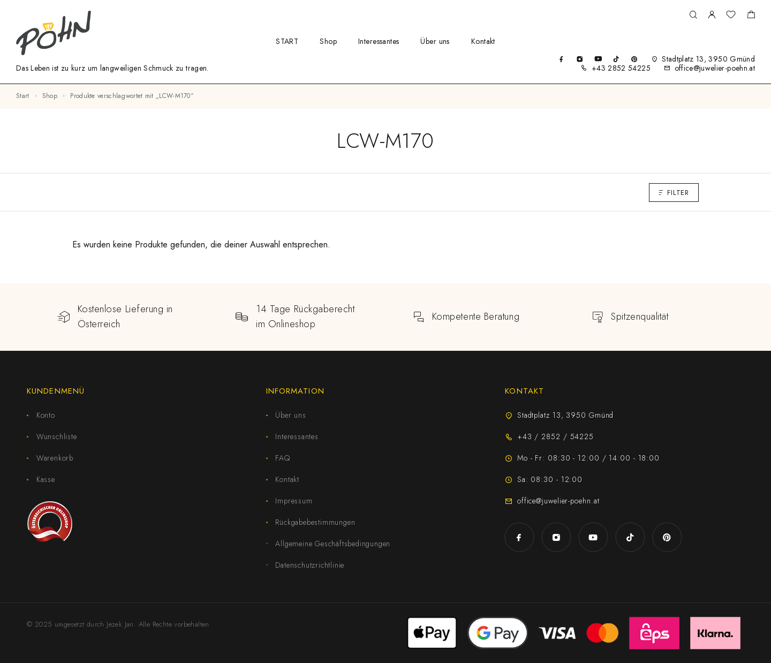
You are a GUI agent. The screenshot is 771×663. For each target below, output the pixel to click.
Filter (674, 192)
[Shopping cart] (751, 16)
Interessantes (378, 41)
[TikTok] (616, 59)
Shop (328, 41)
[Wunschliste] (731, 16)
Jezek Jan (120, 624)
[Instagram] (579, 59)
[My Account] (711, 15)
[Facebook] (561, 59)
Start (22, 96)
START (287, 41)
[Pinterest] (634, 59)
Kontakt (483, 41)
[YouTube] (598, 59)
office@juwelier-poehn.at (715, 68)
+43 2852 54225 (621, 68)
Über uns (434, 41)
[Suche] (693, 15)
